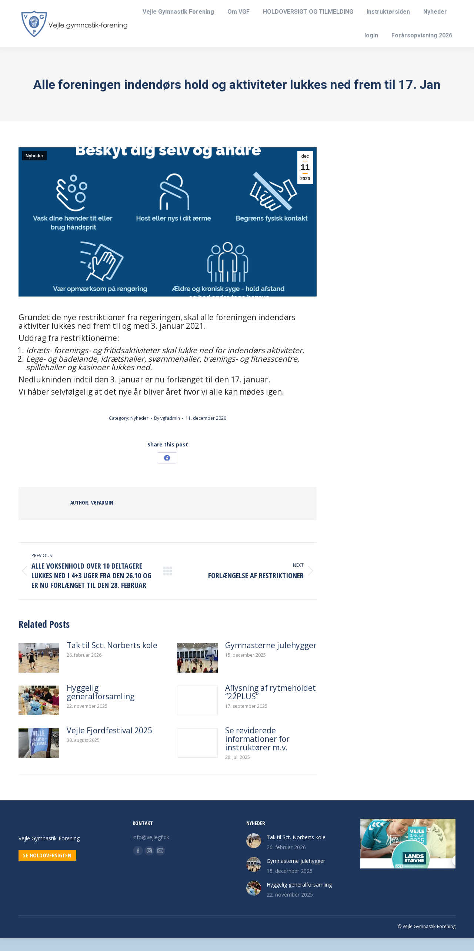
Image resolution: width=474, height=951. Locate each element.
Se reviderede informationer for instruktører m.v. (257, 752)
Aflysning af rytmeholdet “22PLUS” (270, 705)
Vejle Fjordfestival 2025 (109, 744)
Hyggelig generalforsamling (100, 705)
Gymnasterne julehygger (271, 658)
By (167, 431)
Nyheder (34, 169)
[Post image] (39, 671)
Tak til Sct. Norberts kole (112, 658)
